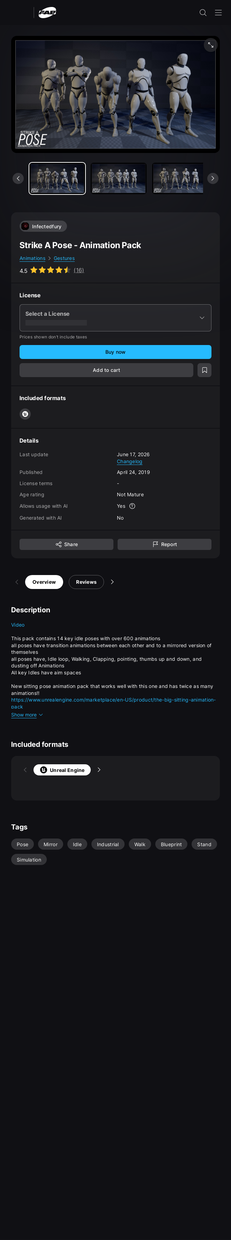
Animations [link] (32, 258)
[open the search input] (203, 12)
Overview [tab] (30, 582)
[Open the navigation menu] (218, 12)
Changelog (130, 461)
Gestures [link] (64, 258)
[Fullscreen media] (211, 45)
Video (17, 625)
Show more (27, 715)
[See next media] (212, 178)
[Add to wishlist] (204, 370)
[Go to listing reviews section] (52, 270)
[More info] (132, 506)
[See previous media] (18, 178)
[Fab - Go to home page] (47, 12)
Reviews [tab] (72, 582)
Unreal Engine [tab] (48, 770)
